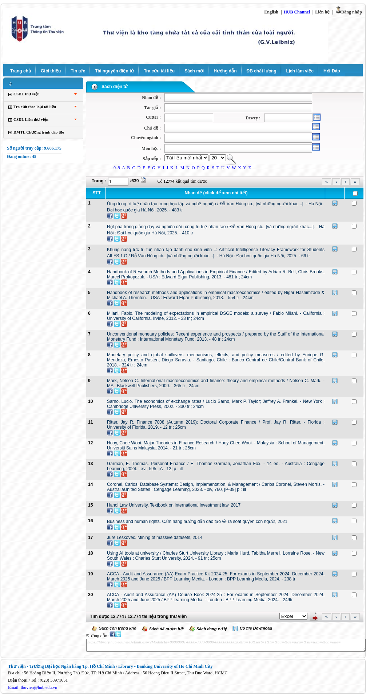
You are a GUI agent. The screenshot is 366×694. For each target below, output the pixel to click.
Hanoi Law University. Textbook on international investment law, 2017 (173, 505)
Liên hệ (322, 12)
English (271, 12)
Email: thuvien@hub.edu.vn (32, 687)
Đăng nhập (351, 12)
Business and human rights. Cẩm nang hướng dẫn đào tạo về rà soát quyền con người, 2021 (197, 521)
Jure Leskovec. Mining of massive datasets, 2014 (154, 537)
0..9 (117, 167)
